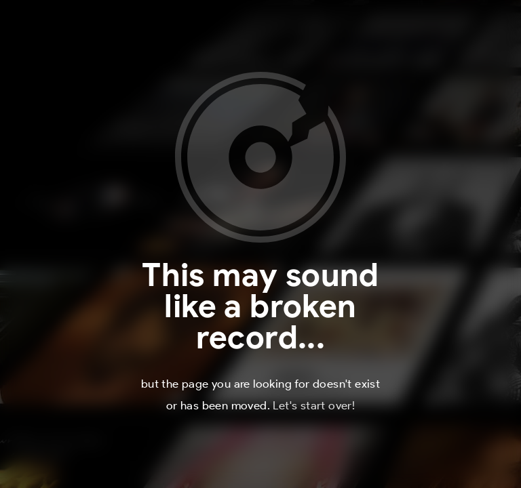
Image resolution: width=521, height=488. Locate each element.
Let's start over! (314, 405)
